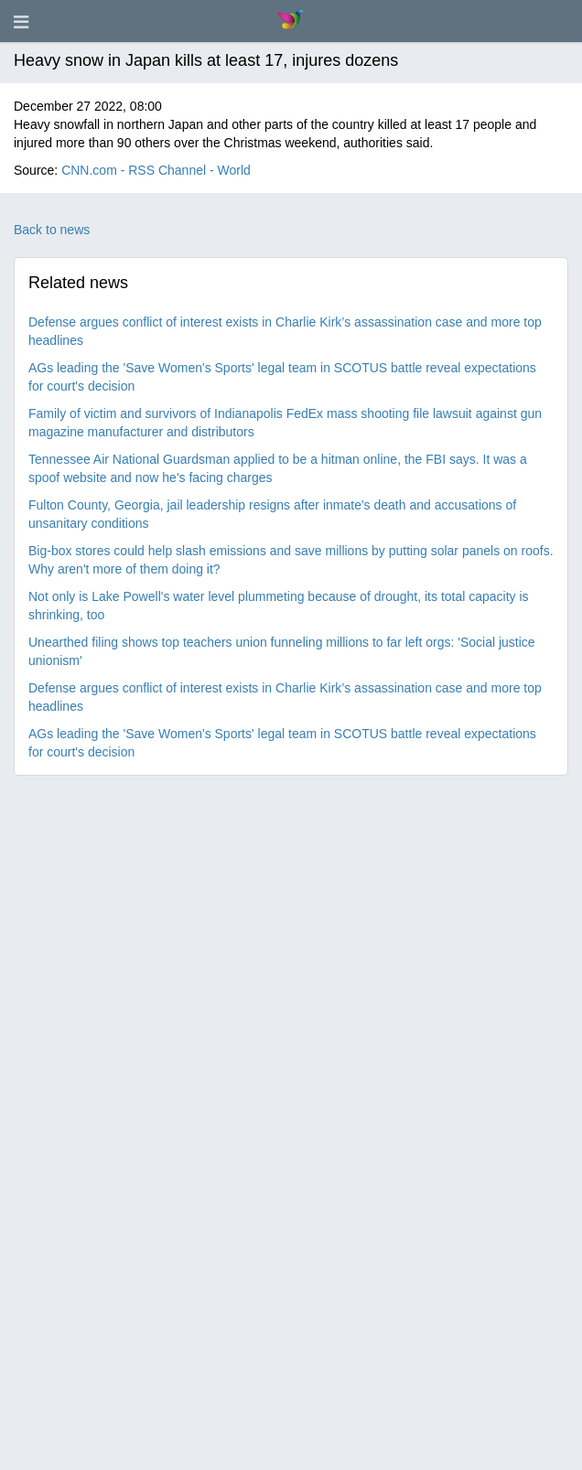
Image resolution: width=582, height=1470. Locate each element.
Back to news (52, 229)
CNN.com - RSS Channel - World (156, 170)
